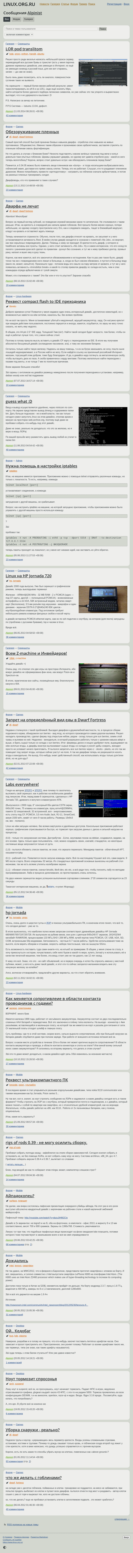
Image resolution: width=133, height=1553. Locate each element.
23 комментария (14, 190)
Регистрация (114, 4)
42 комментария (14, 768)
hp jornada (16, 912)
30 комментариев (15, 1126)
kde (16, 1336)
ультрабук (30, 1085)
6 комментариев (14, 1413)
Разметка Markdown (39, 1537)
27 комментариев (15, 1064)
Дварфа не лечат (22, 206)
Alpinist (34, 12)
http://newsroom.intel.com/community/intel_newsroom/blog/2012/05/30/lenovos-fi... (47, 1305)
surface (13, 1201)
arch (11, 1384)
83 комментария (14, 1461)
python (24, 54)
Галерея (55, 4)
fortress (20, 1483)
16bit (11, 658)
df (10, 137)
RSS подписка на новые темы (22, 1524)
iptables (13, 471)
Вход (126, 4)
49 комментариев (15, 450)
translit (32, 54)
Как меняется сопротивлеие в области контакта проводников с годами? (53, 1001)
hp (10, 581)
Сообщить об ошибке (12, 1540)
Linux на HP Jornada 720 (29, 575)
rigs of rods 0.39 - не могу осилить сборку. (46, 1142)
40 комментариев (15, 1509)
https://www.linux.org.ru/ (13, 1542)
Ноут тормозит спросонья (31, 1378)
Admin (19, 461)
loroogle (13, 1085)
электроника (24, 1008)
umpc (24, 917)
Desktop (20, 1326)
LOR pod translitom (24, 48)
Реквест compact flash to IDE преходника (46, 301)
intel (11, 1265)
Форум (74, 4)
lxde (11, 54)
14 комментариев (15, 1179)
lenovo (18, 1265)
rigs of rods (15, 1147)
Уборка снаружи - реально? (33, 1429)
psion (21, 1085)
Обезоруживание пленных (32, 131)
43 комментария (14, 115)
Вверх (126, 1537)
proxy (17, 54)
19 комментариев (15, 285)
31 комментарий (14, 1315)
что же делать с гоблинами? (34, 1477)
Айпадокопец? (20, 1195)
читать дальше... (15, 1164)
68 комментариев (15, 1244)
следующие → (122, 1519)
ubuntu (40, 54)
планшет (22, 1201)
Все (7, 19)
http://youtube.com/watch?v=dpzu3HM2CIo (46, 1218)
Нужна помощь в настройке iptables (41, 465)
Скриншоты (24, 44)
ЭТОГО (28, 790)
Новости (44, 4)
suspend (19, 1384)
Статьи (65, 4)
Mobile (19, 907)
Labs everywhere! (22, 784)
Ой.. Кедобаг (18, 1330)
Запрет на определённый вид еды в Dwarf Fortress (56, 719)
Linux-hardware (24, 296)
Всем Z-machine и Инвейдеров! (36, 653)
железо (13, 1008)
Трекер (83, 4)
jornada (17, 581)
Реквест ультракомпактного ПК (37, 1079)
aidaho (51, 887)
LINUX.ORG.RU (19, 4)
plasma (23, 1336)
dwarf (15, 137)
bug (11, 1336)
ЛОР (48, 923)
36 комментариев (15, 637)
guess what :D (19, 401)
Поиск (91, 4)
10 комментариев (15, 385)
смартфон (28, 1265)
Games (19, 126)
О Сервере (7, 1537)
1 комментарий (14, 1362)
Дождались (17, 1260)
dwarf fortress (26, 137)
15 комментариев (15, 693)
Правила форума (21, 1537)
